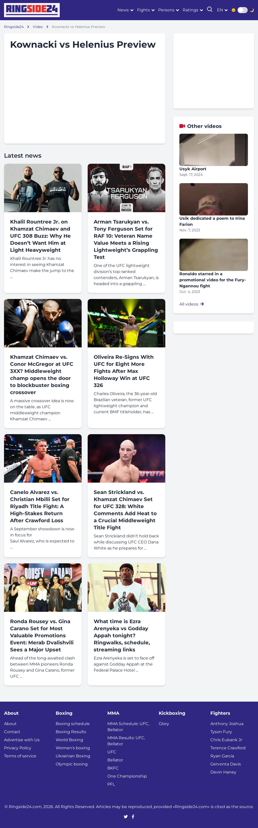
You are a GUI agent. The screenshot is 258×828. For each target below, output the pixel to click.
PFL (111, 784)
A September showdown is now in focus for (42, 532)
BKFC (113, 768)
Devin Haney (223, 772)
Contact (12, 731)
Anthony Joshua (226, 723)
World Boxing (69, 739)
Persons (166, 10)
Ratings (190, 10)
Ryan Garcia (222, 756)
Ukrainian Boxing (73, 756)
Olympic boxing (72, 764)
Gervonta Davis (225, 764)
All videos (191, 304)
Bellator (115, 760)
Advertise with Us (22, 739)
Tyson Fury (221, 731)
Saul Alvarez (22, 541)
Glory (164, 723)
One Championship (127, 776)
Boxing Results (71, 731)
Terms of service (20, 756)
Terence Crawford (228, 748)
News (123, 10)
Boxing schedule (73, 723)
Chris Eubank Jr (226, 739)
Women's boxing (73, 748)
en (220, 10)
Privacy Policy (17, 748)
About (10, 723)
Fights (143, 10)
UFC (111, 752)
